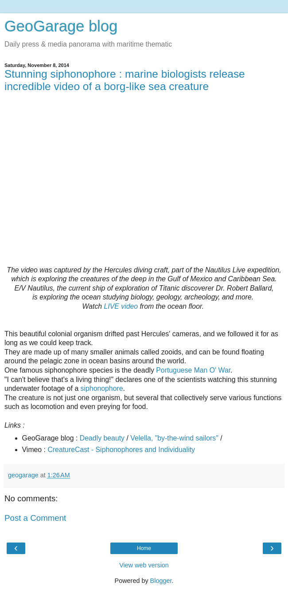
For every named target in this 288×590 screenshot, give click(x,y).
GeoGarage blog (60, 26)
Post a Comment (35, 518)
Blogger (161, 580)
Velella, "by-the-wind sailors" (174, 438)
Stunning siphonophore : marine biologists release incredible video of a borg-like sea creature (124, 80)
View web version (144, 565)
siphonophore (102, 388)
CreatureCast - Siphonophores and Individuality (121, 449)
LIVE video (121, 306)
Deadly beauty (102, 438)
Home (144, 548)
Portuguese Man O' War (193, 370)
